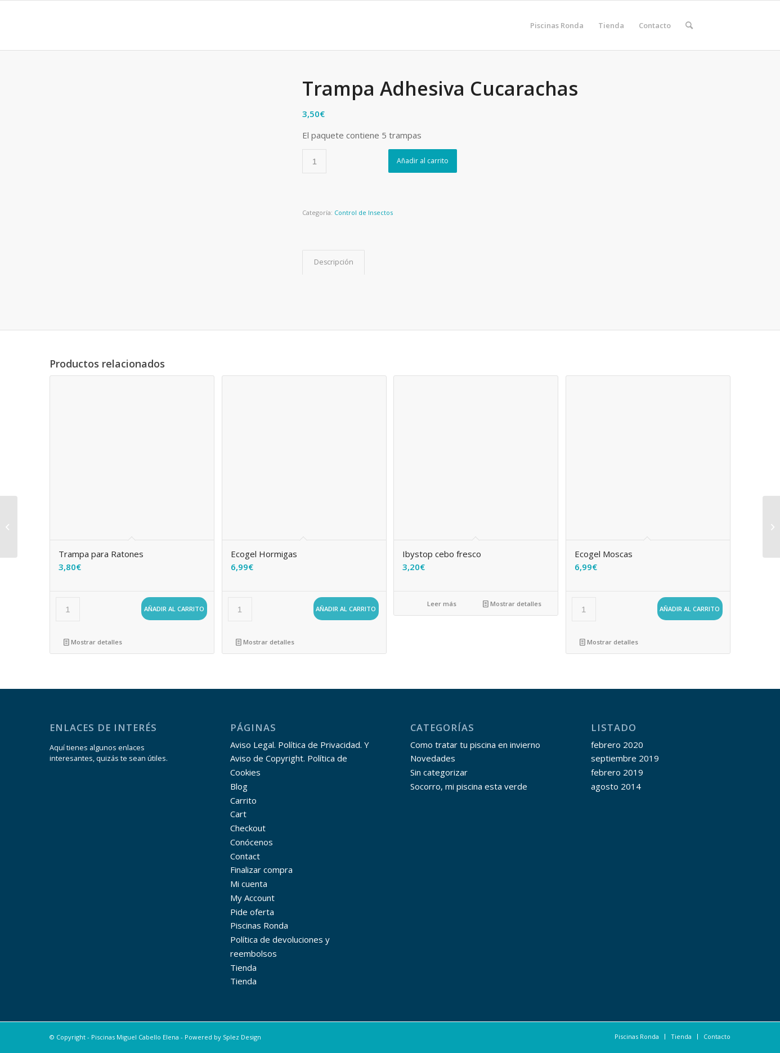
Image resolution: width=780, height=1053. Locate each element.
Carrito (243, 800)
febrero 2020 (617, 744)
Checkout (248, 828)
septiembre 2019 (625, 758)
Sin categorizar (439, 772)
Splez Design (242, 1037)
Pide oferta (252, 911)
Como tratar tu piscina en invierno (475, 744)
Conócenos (251, 842)
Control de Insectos (363, 212)
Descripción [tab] (333, 262)
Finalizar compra (261, 869)
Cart (238, 813)
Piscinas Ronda (259, 925)
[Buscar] (689, 25)
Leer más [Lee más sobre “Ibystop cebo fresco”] (437, 603)
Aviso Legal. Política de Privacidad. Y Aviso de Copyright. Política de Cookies (299, 758)
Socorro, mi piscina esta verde (468, 786)
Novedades (432, 758)
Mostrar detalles (93, 642)
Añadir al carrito (423, 160)
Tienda (243, 967)
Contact (245, 856)
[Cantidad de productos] (314, 161)
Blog (239, 786)
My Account (252, 897)
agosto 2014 (616, 786)
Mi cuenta (248, 883)
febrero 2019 (617, 772)
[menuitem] (557, 25)
